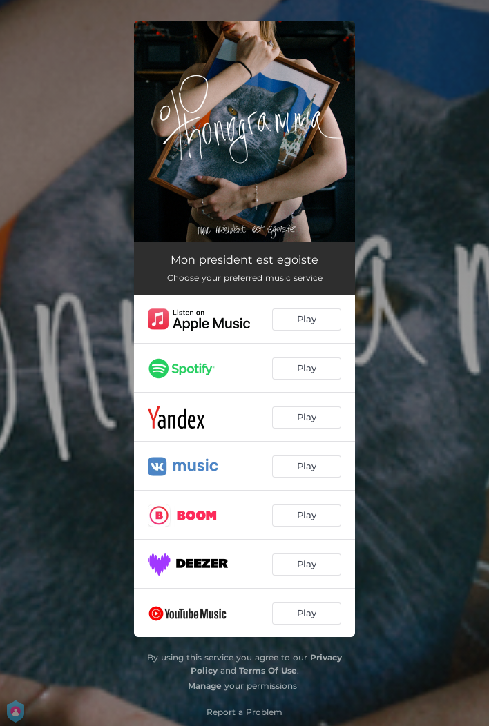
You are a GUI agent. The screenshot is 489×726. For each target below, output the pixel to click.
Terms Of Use (268, 670)
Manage (205, 685)
